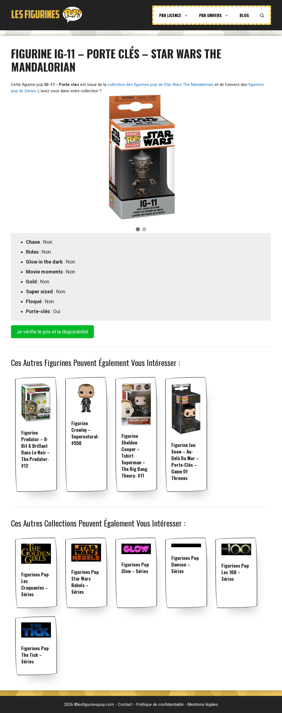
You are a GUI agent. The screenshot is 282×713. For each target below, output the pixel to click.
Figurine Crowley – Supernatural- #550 (85, 433)
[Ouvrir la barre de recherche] (262, 15)
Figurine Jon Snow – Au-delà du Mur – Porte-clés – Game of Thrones (185, 461)
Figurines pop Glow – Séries (135, 567)
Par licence (176, 15)
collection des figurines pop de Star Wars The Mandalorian (160, 84)
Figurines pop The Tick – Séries (35, 655)
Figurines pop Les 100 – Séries (235, 572)
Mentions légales (203, 704)
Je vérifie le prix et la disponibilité (52, 332)
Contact (125, 704)
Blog (244, 15)
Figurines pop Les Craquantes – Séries (35, 584)
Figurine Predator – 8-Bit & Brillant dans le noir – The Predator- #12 (35, 449)
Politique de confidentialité (160, 704)
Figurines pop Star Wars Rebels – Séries (85, 581)
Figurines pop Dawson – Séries (185, 564)
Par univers (216, 15)
